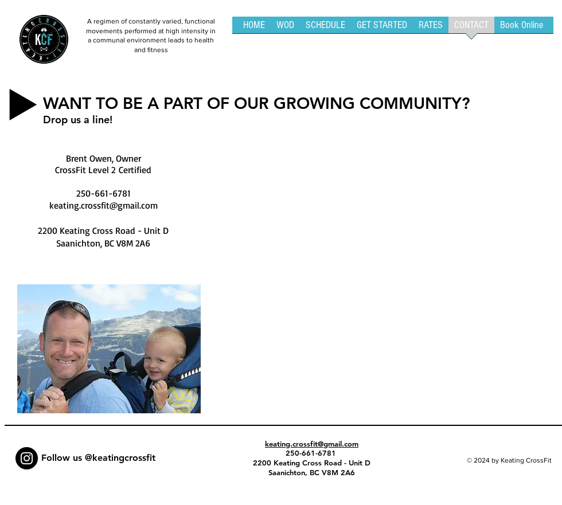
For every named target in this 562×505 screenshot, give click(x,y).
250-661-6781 (312, 452)
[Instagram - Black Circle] (26, 458)
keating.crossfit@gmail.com (103, 205)
